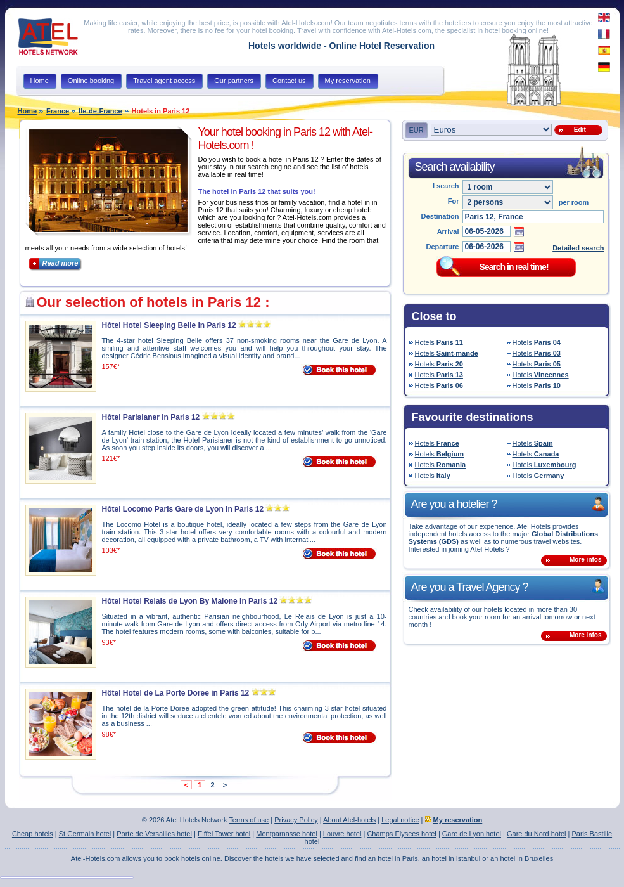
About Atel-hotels (349, 820)
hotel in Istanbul (455, 858)
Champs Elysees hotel (401, 834)
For (453, 201)
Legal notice (400, 820)
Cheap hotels (32, 834)
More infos (586, 559)
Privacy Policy (295, 820)
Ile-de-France (100, 111)
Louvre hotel (342, 834)
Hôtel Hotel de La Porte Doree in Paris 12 (176, 693)
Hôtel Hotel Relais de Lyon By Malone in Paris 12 (190, 601)
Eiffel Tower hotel (224, 834)
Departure (442, 246)
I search (446, 186)
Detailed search (578, 248)
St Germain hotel (85, 834)
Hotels (439, 342)
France (57, 111)
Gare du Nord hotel (536, 834)
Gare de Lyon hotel (471, 834)
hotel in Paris (398, 858)
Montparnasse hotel (286, 834)
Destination (440, 216)
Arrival (448, 231)
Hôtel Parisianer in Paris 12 (151, 417)
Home (27, 111)
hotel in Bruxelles (526, 858)
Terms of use (249, 820)
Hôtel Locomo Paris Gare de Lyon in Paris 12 (183, 509)
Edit (577, 129)
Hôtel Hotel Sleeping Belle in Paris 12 (169, 325)
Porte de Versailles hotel (154, 834)
